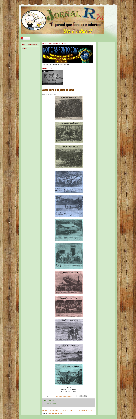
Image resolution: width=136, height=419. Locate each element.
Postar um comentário (52, 403)
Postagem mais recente (51, 410)
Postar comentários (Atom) (55, 413)
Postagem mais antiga (86, 410)
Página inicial (69, 410)
